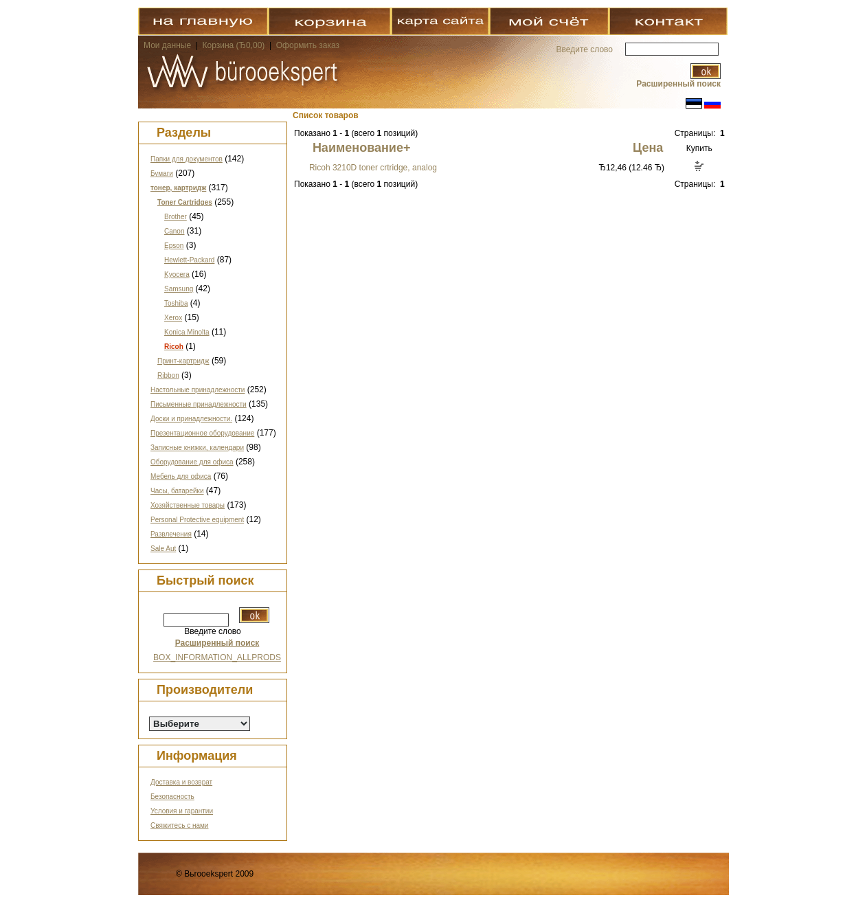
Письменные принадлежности (198, 404)
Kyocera (177, 274)
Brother (175, 217)
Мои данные (167, 45)
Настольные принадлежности (197, 390)
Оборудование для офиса (192, 462)
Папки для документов (186, 159)
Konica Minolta (187, 332)
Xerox (173, 318)
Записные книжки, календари (197, 447)
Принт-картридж (183, 361)
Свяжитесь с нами (179, 825)
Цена (648, 148)
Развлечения (171, 534)
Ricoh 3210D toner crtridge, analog (373, 167)
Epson (173, 245)
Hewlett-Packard (189, 260)
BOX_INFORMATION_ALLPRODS (217, 657)
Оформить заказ (307, 45)
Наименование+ (362, 148)
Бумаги (161, 173)
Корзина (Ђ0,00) (235, 45)
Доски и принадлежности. (191, 418)
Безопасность (172, 796)
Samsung (178, 289)
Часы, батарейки (177, 491)
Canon (174, 231)
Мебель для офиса (180, 476)
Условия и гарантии (181, 811)
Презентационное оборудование (202, 433)
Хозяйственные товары (187, 505)
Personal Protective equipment (197, 519)
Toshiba (176, 303)
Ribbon (168, 375)
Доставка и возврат (181, 782)
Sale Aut (163, 548)
